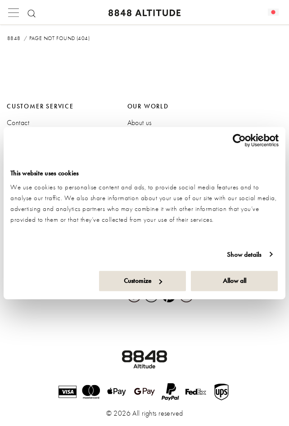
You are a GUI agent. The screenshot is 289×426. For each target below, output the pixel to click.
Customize (143, 280)
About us (139, 122)
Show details (244, 254)
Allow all (234, 280)
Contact (18, 122)
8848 (14, 38)
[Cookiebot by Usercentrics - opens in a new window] (239, 140)
